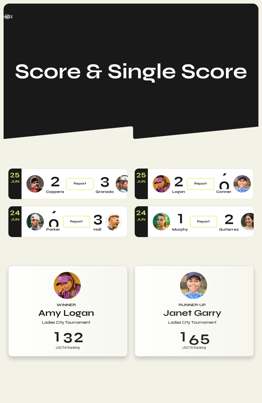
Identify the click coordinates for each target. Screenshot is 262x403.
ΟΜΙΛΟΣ (203, 17)
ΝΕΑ (185, 17)
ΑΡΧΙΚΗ (32, 17)
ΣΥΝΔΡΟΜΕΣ (162, 17)
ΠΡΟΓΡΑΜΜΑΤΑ (61, 17)
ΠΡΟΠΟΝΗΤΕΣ (98, 17)
